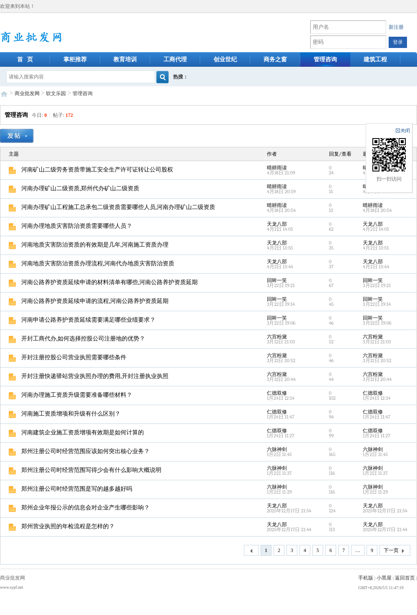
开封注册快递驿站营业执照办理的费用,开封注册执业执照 (88, 376)
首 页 (25, 59)
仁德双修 (277, 393)
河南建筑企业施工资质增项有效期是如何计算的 (76, 432)
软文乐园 (56, 93)
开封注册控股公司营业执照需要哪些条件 (67, 357)
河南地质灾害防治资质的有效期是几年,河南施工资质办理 (88, 244)
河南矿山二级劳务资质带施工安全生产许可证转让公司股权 (91, 169)
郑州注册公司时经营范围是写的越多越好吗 (70, 488)
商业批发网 (27, 93)
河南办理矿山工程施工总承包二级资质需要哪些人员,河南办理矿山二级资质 (112, 207)
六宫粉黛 (277, 337)
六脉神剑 (277, 449)
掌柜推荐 (75, 59)
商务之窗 (275, 59)
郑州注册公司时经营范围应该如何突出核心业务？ (79, 451)
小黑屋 (384, 578)
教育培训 (125, 59)
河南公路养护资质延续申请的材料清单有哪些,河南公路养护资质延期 (103, 282)
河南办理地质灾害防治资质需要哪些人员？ (70, 225)
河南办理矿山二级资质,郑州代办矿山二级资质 (74, 188)
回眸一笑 (277, 280)
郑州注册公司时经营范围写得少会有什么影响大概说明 (85, 470)
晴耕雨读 (277, 168)
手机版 (365, 578)
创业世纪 (225, 59)
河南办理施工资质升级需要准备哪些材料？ (70, 394)
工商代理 (175, 59)
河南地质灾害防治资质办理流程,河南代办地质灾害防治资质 (91, 263)
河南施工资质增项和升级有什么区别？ (65, 413)
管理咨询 (325, 59)
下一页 (395, 550)
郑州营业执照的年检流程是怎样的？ (62, 526)
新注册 (396, 27)
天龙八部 (277, 224)
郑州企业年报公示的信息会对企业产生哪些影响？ (79, 507)
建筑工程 (375, 59)
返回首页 (405, 578)
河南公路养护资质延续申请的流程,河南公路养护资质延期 (88, 301)
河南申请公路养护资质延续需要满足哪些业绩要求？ (82, 319)
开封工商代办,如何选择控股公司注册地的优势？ (77, 338)
